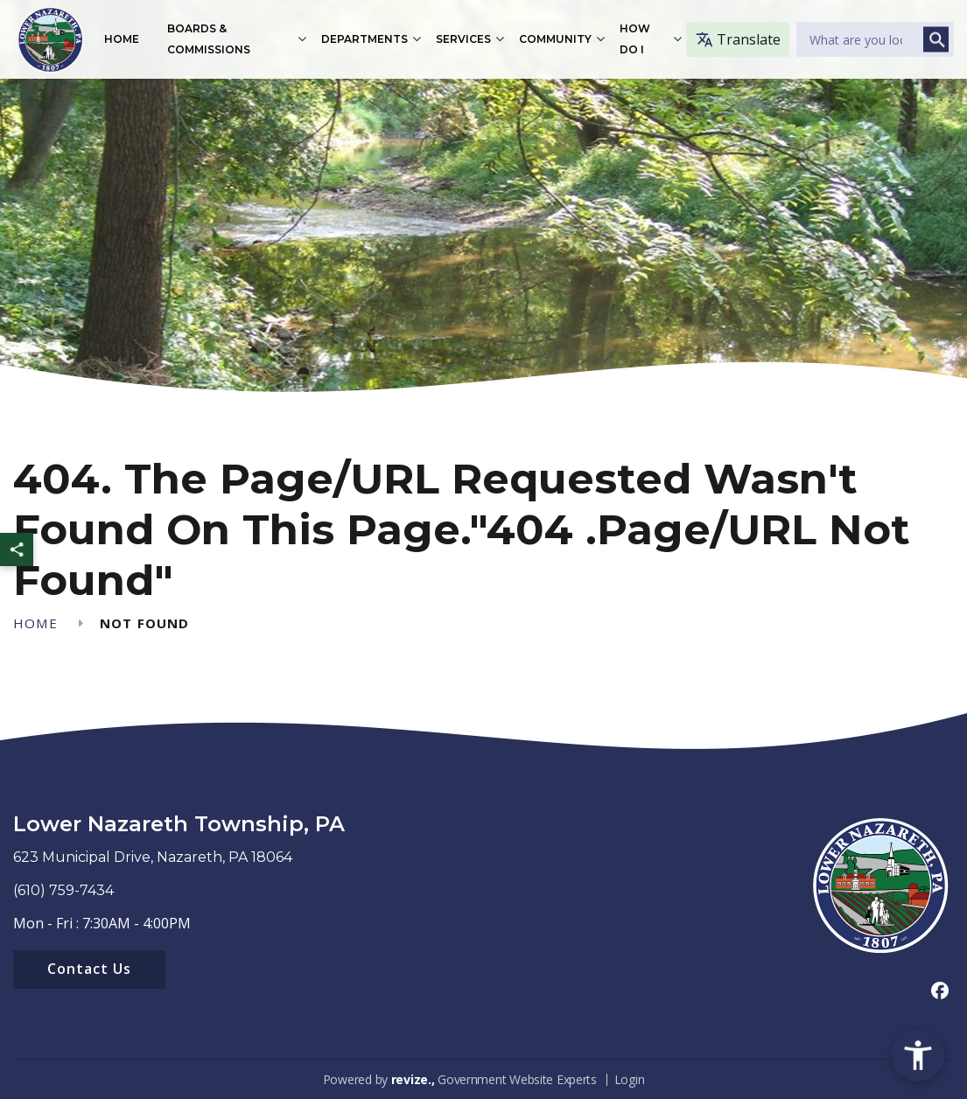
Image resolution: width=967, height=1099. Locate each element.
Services (464, 39)
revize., (413, 1079)
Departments (365, 39)
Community (556, 39)
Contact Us (89, 968)
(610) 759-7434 (63, 890)
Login (629, 1079)
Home (121, 39)
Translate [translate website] (738, 39)
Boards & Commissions (208, 39)
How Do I (635, 39)
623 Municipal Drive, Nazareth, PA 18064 (152, 857)
